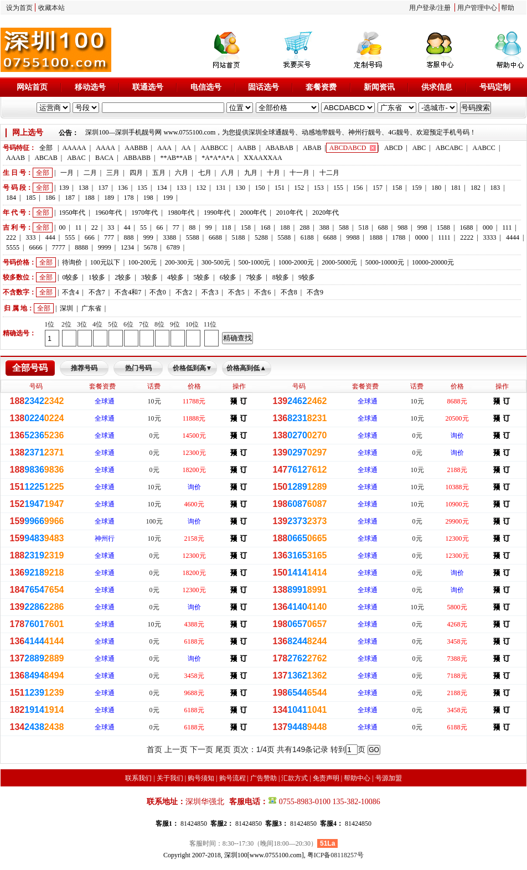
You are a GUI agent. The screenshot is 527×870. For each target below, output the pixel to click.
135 (142, 187)
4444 (512, 237)
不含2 (183, 292)
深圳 (66, 308)
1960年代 (108, 212)
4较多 (175, 277)
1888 (376, 237)
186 (50, 197)
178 (128, 197)
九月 (250, 173)
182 (475, 187)
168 (265, 227)
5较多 (201, 277)
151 (280, 187)
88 (192, 227)
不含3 (210, 292)
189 (109, 197)
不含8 (289, 292)
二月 (90, 173)
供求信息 (436, 87)
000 (488, 227)
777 (109, 237)
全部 (46, 148)
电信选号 (205, 87)
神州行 (105, 538)
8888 (81, 247)
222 (11, 237)
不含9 (315, 292)
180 (436, 187)
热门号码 (138, 368)
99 (208, 227)
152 (299, 187)
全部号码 (30, 367)
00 (62, 227)
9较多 (306, 277)
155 (338, 187)
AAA (164, 148)
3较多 (149, 277)
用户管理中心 (477, 8)
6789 (173, 247)
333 (30, 237)
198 (148, 197)
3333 (490, 237)
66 (159, 227)
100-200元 (142, 262)
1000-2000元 (296, 262)
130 (240, 187)
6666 (35, 247)
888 (128, 237)
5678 (150, 247)
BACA (104, 158)
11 (78, 227)
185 (30, 197)
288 (304, 227)
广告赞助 (263, 778)
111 (507, 227)
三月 (113, 173)
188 (90, 197)
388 (324, 227)
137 (103, 187)
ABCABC (449, 148)
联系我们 (138, 778)
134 (162, 187)
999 (148, 237)
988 (402, 227)
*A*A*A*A (218, 158)
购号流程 (232, 778)
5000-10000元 (384, 262)
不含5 (236, 292)
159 (417, 187)
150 (260, 187)
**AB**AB (176, 158)
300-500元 (216, 262)
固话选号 (263, 87)
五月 (159, 173)
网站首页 (32, 87)
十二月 (329, 173)
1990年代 (217, 212)
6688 (215, 237)
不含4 (70, 292)
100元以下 (105, 262)
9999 (104, 247)
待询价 (72, 262)
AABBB (136, 148)
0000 (421, 237)
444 (50, 237)
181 (456, 187)
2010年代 (289, 212)
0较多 (70, 277)
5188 (238, 237)
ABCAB (45, 158)
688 (383, 227)
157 (378, 187)
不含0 (157, 292)
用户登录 (422, 8)
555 (70, 237)
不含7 (97, 292)
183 (495, 187)
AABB (246, 148)
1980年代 (181, 212)
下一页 (201, 749)
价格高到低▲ (246, 368)
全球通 (105, 401)
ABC (419, 148)
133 (182, 187)
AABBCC (214, 148)
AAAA (105, 148)
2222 (466, 237)
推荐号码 (84, 368)
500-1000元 (254, 262)
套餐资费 (321, 87)
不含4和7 (128, 292)
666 (90, 237)
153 (319, 187)
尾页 (223, 749)
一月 (67, 173)
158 (397, 187)
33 (110, 227)
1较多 (97, 277)
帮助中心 (357, 778)
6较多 (228, 277)
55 (143, 227)
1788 (398, 237)
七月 (204, 173)
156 (358, 187)
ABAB (312, 148)
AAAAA (74, 148)
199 (168, 197)
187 (70, 197)
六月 (181, 173)
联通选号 (147, 87)
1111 (444, 237)
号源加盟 (388, 778)
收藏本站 (51, 8)
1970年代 (144, 212)
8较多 (280, 277)
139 (64, 187)
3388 (169, 237)
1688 (466, 227)
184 (11, 197)
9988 (353, 237)
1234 (127, 247)
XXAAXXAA (263, 158)
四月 (136, 173)
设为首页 (19, 8)
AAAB (15, 158)
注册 (444, 8)
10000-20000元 (433, 262)
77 (176, 227)
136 (123, 187)
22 (94, 227)
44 (127, 227)
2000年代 (253, 212)
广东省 (91, 308)
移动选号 (90, 87)
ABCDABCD (347, 148)
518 (363, 227)
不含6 (262, 292)
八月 (227, 173)
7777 (58, 247)
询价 (457, 435)
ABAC (76, 158)
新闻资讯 (379, 87)
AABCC (484, 148)
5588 (192, 237)
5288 (261, 237)
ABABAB (279, 148)
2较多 (123, 277)
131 (221, 187)
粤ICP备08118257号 (335, 855)
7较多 (254, 277)
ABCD (393, 148)
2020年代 (325, 212)
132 (201, 187)
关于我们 (170, 778)
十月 (273, 173)
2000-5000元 (339, 262)
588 (344, 227)
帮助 (507, 8)
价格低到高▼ (193, 368)
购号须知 (201, 778)
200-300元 (179, 262)
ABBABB (137, 158)
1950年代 (72, 212)
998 (422, 227)
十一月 (299, 173)
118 (226, 227)
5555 (12, 247)
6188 (307, 237)
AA (185, 148)
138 (84, 187)
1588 (443, 227)
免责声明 (326, 778)
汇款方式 (294, 778)
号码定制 (494, 87)
